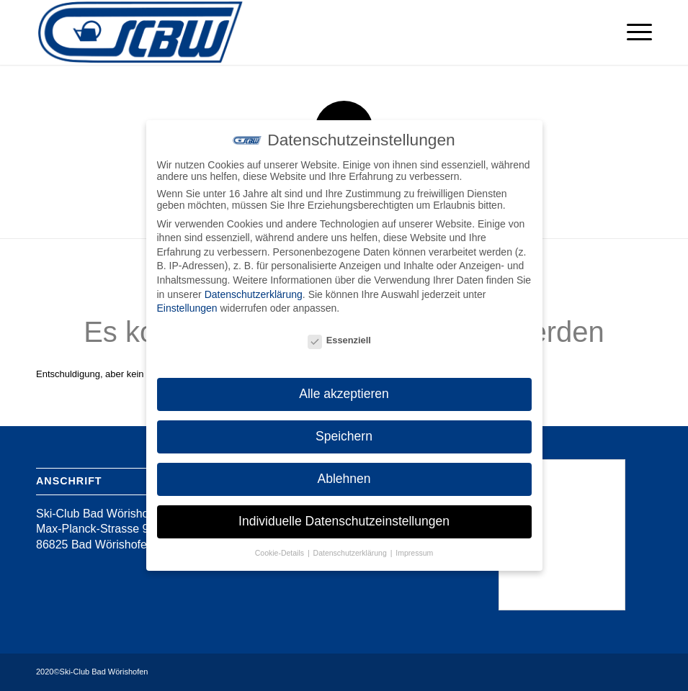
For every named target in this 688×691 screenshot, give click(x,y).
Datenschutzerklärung (254, 294)
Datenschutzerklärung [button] (351, 552)
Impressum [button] (414, 552)
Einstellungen (187, 308)
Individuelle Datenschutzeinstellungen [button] (344, 521)
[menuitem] (632, 32)
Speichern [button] (344, 436)
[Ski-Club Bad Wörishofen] (140, 32)
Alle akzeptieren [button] (344, 394)
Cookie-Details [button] (280, 552)
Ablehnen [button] (344, 478)
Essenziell (339, 340)
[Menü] (632, 32)
